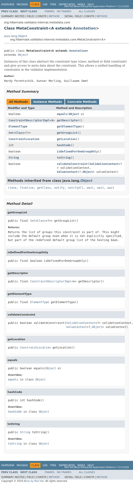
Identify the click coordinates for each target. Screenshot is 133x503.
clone (12, 187)
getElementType (69, 126)
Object (23, 54)
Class (19, 132)
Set (11, 132)
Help (90, 4)
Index (81, 4)
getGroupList (67, 132)
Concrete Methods (82, 101)
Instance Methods (47, 101)
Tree (53, 4)
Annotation (84, 28)
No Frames (64, 11)
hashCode (64, 145)
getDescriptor (68, 120)
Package (22, 4)
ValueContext (67, 171)
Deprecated (67, 4)
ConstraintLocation (24, 139)
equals (62, 114)
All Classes (87, 11)
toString (64, 157)
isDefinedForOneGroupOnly (77, 151)
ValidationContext (104, 163)
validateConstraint (72, 163)
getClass (44, 187)
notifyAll (75, 187)
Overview (7, 4)
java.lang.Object (15, 36)
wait (90, 187)
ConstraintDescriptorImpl (29, 120)
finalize (27, 187)
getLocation (66, 139)
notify (59, 187)
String (14, 157)
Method (54, 16)
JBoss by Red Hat (34, 481)
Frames (50, 11)
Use (45, 4)
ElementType (18, 126)
